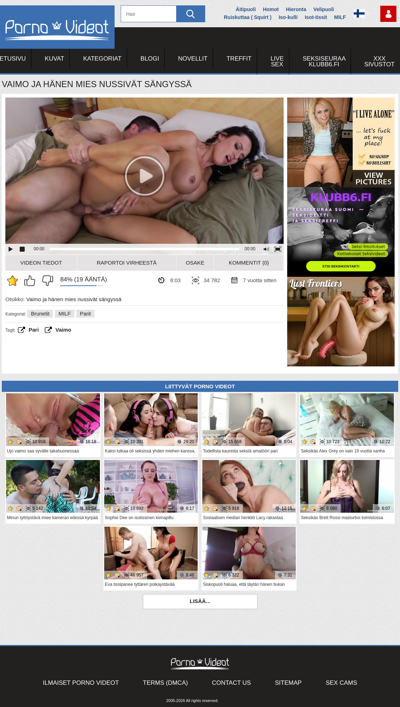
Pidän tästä (31, 280)
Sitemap (288, 682)
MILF (340, 17)
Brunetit (40, 313)
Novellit (192, 58)
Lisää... (200, 601)
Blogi (149, 58)
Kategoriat (102, 58)
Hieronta (296, 9)
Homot (271, 9)
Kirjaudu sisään (388, 14)
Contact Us (231, 682)
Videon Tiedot (41, 263)
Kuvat (54, 58)
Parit (85, 313)
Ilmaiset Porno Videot (81, 682)
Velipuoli (323, 9)
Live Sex (277, 61)
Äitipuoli (246, 9)
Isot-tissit (316, 17)
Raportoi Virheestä (126, 263)
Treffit (238, 58)
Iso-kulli (288, 17)
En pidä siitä (46, 280)
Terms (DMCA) (165, 682)
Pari (34, 330)
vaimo (63, 330)
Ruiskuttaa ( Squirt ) (247, 17)
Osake (195, 263)
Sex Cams (341, 682)
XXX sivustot (379, 61)
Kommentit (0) (249, 263)
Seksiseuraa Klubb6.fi (324, 61)
